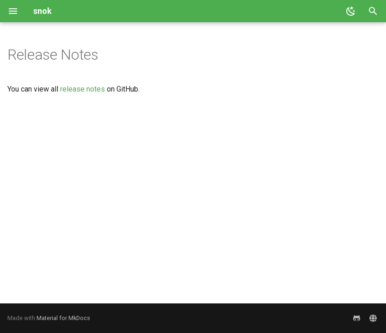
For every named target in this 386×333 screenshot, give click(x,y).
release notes (82, 89)
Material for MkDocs (63, 317)
